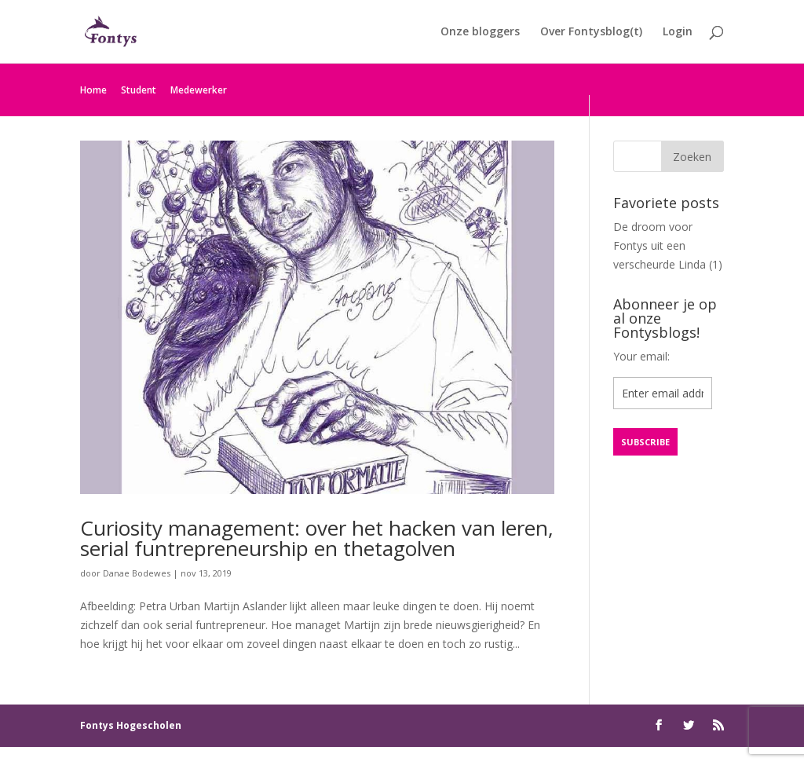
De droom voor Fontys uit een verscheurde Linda (659, 245)
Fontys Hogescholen (130, 725)
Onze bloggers (480, 32)
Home (93, 90)
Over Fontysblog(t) (591, 32)
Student (138, 90)
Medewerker (198, 90)
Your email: (641, 356)
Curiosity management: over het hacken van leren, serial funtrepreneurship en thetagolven (317, 538)
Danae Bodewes (136, 573)
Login (678, 32)
